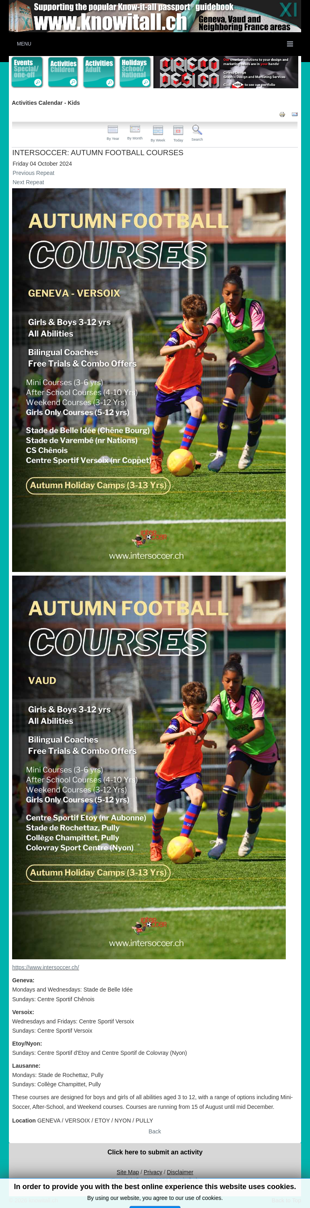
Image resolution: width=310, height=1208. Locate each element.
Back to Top (286, 1200)
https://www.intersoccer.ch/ (45, 967)
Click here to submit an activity (155, 1152)
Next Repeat (28, 182)
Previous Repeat (33, 173)
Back (155, 1131)
